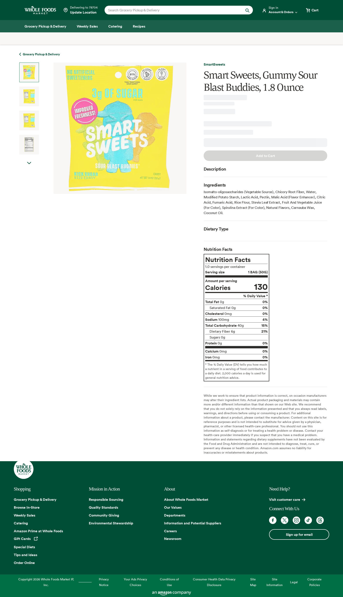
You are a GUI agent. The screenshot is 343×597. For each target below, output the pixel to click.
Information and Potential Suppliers (192, 523)
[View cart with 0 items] (311, 10)
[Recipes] (139, 26)
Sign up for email (299, 534)
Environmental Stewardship (111, 523)
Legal (294, 582)
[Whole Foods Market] (40, 10)
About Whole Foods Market (186, 499)
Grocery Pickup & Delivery (35, 499)
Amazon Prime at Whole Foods (38, 531)
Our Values (173, 507)
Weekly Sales (24, 515)
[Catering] (115, 26)
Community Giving (104, 515)
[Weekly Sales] (87, 26)
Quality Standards (103, 507)
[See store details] (80, 10)
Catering (21, 523)
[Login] (280, 10)
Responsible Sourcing (106, 499)
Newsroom (172, 538)
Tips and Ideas (25, 554)
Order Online (24, 562)
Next (29, 167)
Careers (170, 531)
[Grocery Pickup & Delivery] (45, 26)
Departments (174, 515)
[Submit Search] (247, 10)
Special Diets (24, 547)
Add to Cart (265, 155)
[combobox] (171, 10)
